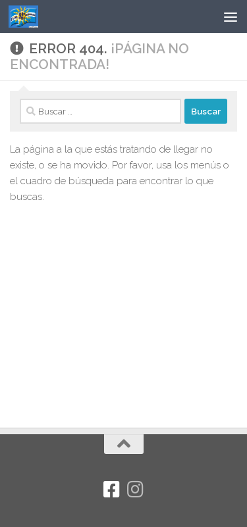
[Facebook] (112, 489)
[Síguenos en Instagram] (135, 489)
